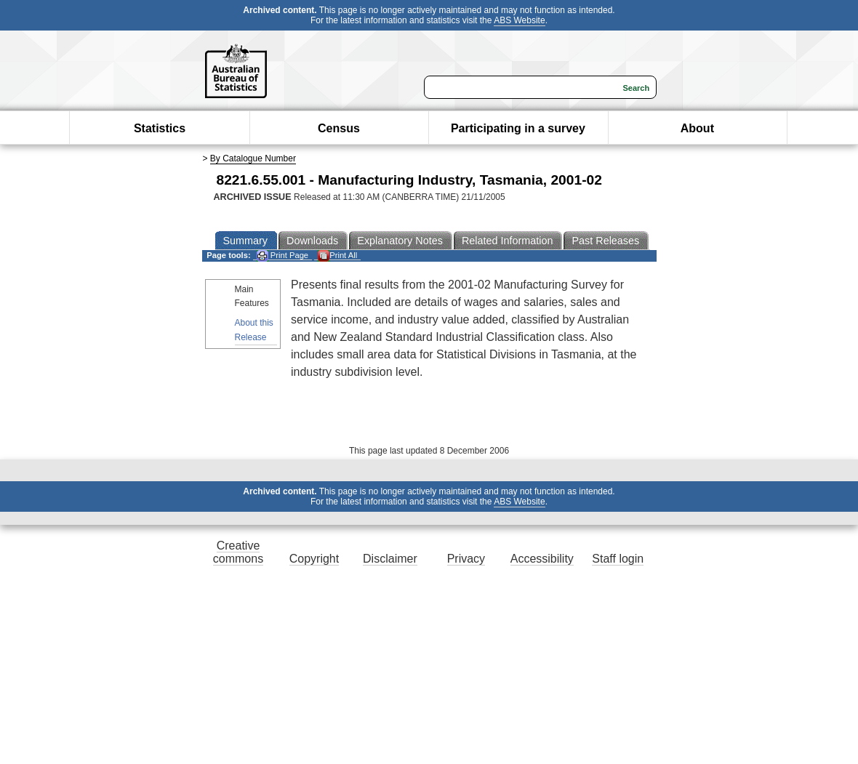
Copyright (314, 558)
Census (339, 128)
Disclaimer (390, 558)
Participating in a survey (518, 128)
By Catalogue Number (253, 158)
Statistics (159, 128)
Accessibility (542, 558)
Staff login (618, 558)
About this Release (254, 330)
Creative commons (238, 552)
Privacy (466, 558)
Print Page (282, 255)
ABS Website (519, 20)
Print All (337, 255)
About (697, 128)
